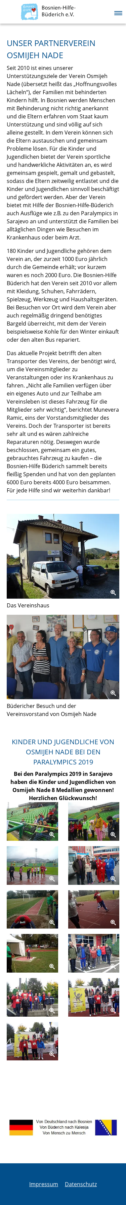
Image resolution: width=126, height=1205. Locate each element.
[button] (118, 11)
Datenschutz (81, 1184)
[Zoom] (63, 556)
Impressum (43, 1184)
